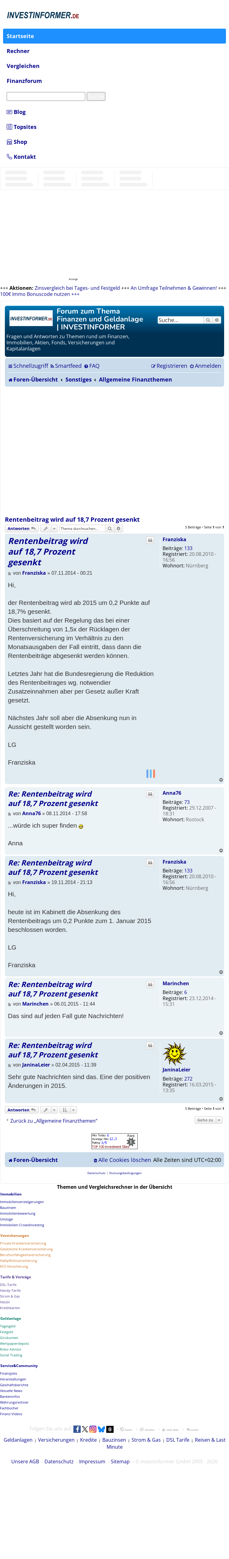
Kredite (88, 1439)
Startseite (20, 36)
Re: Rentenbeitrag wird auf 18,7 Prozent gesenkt (52, 798)
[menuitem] (66, 365)
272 (188, 1078)
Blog (16, 111)
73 (187, 802)
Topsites (22, 126)
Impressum (92, 1461)
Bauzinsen (114, 1439)
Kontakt (21, 156)
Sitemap (120, 1461)
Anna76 (172, 793)
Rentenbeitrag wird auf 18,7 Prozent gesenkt (72, 519)
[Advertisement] (64, 451)
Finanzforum (24, 80)
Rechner (18, 51)
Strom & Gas (146, 1439)
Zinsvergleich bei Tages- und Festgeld (77, 288)
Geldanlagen (18, 1439)
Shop (17, 141)
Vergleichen (23, 65)
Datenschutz (59, 1461)
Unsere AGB (25, 1461)
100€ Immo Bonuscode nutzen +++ (39, 294)
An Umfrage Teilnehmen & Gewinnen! (174, 288)
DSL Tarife (177, 1439)
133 (188, 548)
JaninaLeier (176, 1069)
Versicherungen (56, 1439)
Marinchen (176, 983)
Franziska (174, 539)
